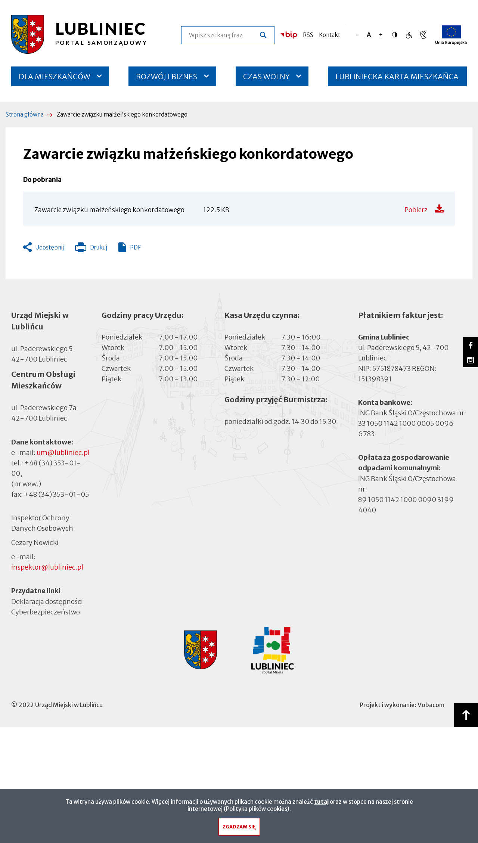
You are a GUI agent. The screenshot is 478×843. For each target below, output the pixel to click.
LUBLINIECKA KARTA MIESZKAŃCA (397, 79)
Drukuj (91, 249)
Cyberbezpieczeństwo (45, 611)
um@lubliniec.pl (63, 452)
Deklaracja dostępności (47, 601)
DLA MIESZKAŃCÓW (54, 76)
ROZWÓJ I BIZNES (166, 76)
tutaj (321, 803)
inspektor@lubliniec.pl (47, 567)
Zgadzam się (239, 828)
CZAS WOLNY (266, 76)
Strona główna (25, 114)
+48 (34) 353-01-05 (56, 494)
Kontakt (329, 34)
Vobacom (431, 705)
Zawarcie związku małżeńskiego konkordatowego (109, 210)
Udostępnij (49, 247)
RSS (308, 34)
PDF (135, 247)
